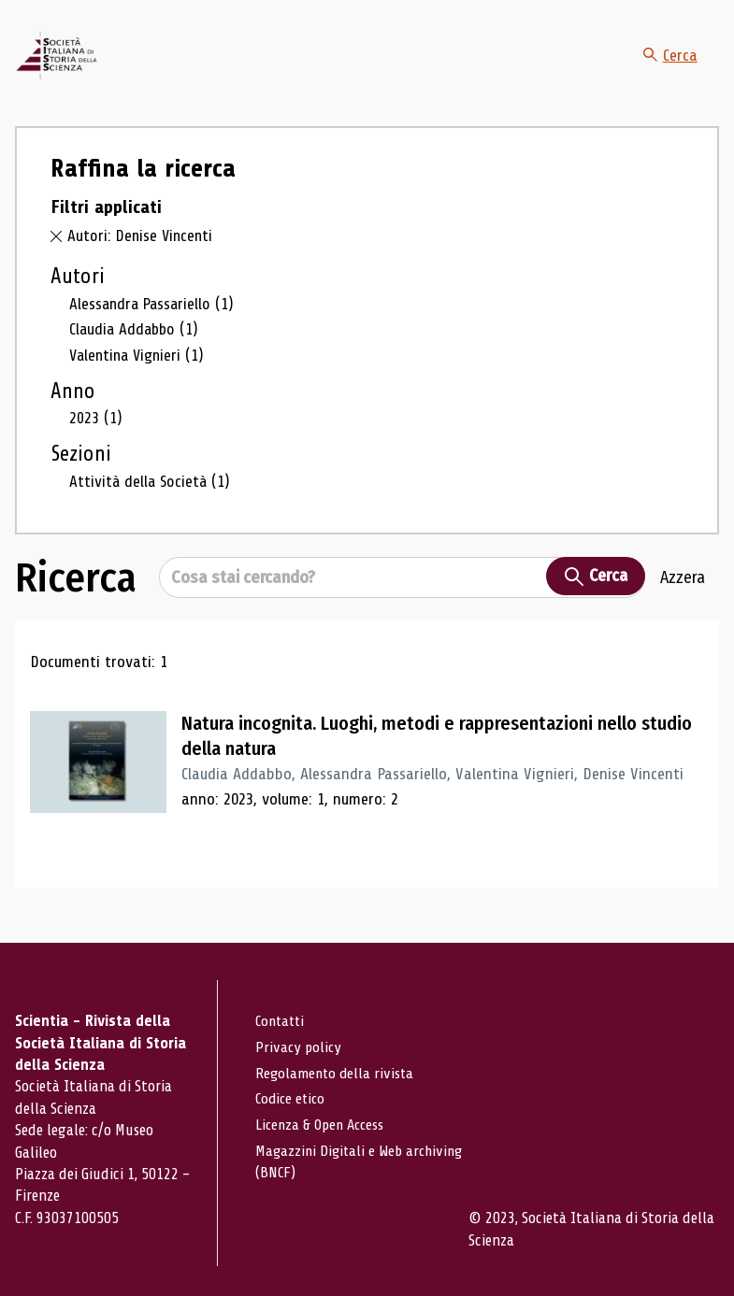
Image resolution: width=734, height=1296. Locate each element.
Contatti (280, 1021)
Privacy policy (297, 1047)
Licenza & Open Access (321, 1123)
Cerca (669, 65)
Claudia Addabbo (136, 348)
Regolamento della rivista (334, 1072)
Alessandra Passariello (154, 323)
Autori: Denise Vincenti (142, 256)
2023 (95, 437)
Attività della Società (151, 500)
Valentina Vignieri (140, 374)
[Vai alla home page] (77, 66)
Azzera (682, 596)
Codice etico (290, 1098)
